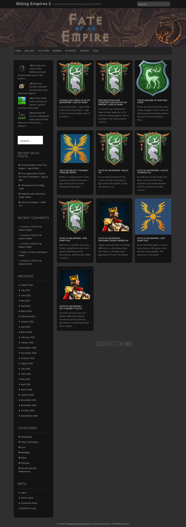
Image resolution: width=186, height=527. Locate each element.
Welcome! (29, 50)
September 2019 (29, 415)
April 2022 (25, 305)
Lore (23, 447)
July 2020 (25, 368)
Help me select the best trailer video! (73, 171)
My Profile (70, 50)
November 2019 (28, 405)
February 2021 (28, 337)
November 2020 (28, 352)
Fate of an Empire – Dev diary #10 (151, 239)
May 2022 (25, 300)
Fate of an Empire (29, 442)
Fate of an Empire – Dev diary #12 (73, 239)
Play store (43, 50)
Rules (24, 457)
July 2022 (25, 290)
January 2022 (27, 321)
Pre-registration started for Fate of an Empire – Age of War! (112, 102)
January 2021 (27, 342)
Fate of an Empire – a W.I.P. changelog (152, 171)
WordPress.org (28, 508)
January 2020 (27, 394)
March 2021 (26, 332)
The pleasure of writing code (152, 101)
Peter (24, 252)
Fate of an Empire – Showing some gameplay (113, 239)
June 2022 (26, 295)
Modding (25, 452)
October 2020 (27, 358)
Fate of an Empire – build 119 (113, 171)
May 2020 (25, 379)
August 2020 (27, 363)
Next (128, 343)
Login (95, 50)
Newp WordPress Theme (78, 523)
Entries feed (27, 497)
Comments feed (29, 503)
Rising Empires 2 (33, 3)
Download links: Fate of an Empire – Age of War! (74, 101)
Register (84, 50)
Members (57, 50)
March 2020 (26, 389)
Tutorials (25, 462)
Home (18, 50)
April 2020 (25, 384)
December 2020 (28, 347)
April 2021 (25, 326)
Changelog (26, 436)
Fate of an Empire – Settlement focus (70, 307)
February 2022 (28, 316)
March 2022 (26, 311)
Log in (24, 492)
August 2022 (27, 284)
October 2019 (27, 410)
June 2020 (26, 373)
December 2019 (28, 400)
